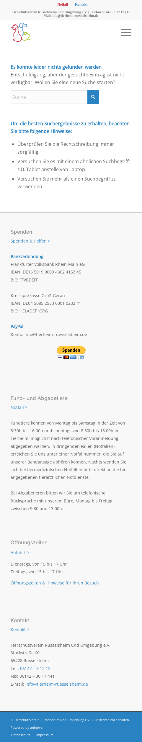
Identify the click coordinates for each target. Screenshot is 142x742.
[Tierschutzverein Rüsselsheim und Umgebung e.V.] (59, 32)
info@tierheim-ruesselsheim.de (75, 16)
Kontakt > (20, 629)
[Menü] (123, 32)
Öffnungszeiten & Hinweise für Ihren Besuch (55, 583)
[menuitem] (62, 4)
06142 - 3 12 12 (113, 12)
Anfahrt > (20, 552)
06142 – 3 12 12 (35, 668)
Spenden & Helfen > (30, 241)
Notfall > (19, 407)
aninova (36, 727)
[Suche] (55, 97)
